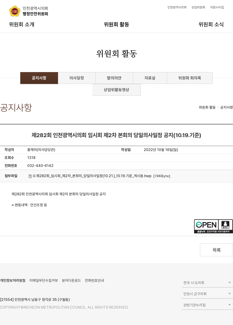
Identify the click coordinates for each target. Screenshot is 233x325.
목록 (216, 250)
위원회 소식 (211, 24)
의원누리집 (217, 7)
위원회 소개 (21, 24)
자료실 (149, 78)
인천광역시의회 (177, 7)
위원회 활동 (116, 24)
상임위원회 (198, 7)
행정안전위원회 (35, 11)
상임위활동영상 (116, 89)
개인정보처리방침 (12, 280)
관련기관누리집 (194, 305)
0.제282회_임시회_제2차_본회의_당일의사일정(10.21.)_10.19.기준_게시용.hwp (89, 176)
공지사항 (39, 78)
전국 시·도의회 (193, 283)
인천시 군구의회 (195, 294)
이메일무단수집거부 (43, 280)
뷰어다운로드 (71, 280)
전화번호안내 (94, 280)
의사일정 (76, 78)
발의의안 (114, 78)
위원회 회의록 (189, 78)
